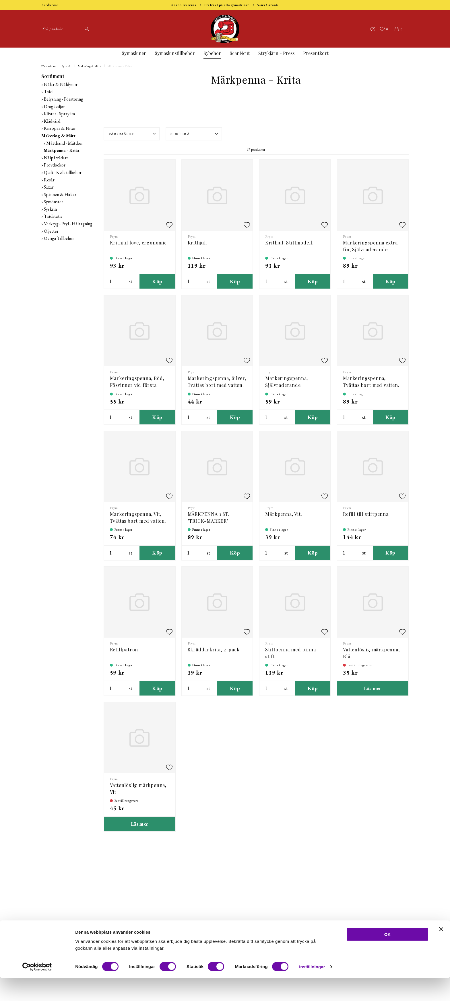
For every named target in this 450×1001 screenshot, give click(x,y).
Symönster (53, 202)
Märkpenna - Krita (119, 66)
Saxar (49, 187)
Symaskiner (134, 53)
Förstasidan (48, 66)
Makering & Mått (89, 66)
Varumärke (132, 134)
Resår (49, 180)
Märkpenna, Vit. (283, 514)
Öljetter (51, 231)
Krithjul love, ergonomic (138, 243)
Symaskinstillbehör (175, 53)
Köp (157, 281)
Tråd (48, 92)
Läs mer (372, 688)
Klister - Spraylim (59, 114)
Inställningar (312, 989)
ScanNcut (240, 53)
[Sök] (86, 29)
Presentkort (316, 53)
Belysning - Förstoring (63, 99)
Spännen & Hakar (60, 194)
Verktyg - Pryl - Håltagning (68, 224)
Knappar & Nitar (60, 128)
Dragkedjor (54, 106)
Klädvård (52, 121)
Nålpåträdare (56, 158)
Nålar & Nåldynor (60, 84)
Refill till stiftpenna (366, 514)
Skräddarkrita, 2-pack (214, 650)
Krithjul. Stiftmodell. (289, 243)
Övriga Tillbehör (59, 238)
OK (387, 957)
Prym (114, 236)
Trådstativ (53, 216)
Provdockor (54, 165)
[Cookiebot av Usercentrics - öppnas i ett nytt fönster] (37, 990)
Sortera (194, 134)
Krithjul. (197, 243)
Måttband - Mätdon (64, 143)
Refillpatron (124, 650)
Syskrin (50, 209)
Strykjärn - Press (276, 53)
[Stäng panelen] (441, 952)
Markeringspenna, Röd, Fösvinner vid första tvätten (137, 385)
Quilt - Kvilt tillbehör (63, 172)
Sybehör (212, 53)
